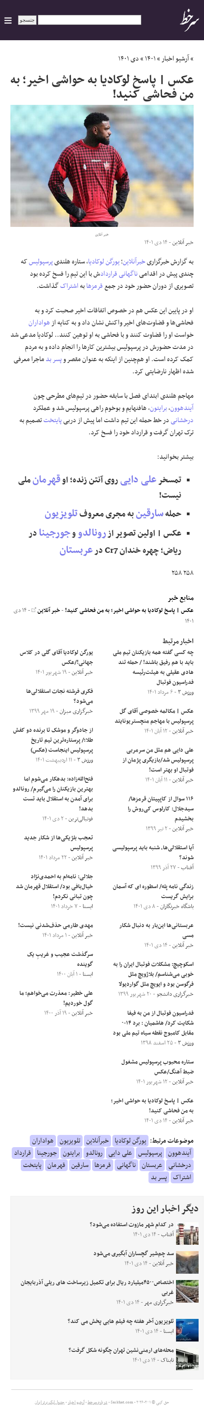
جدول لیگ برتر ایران (50, 1402)
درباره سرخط (97, 1402)
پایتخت (52, 420)
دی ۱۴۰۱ (128, 59)
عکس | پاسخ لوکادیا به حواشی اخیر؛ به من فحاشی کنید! (129, 611)
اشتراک (69, 286)
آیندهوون (182, 408)
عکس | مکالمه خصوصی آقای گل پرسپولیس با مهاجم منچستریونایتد (154, 716)
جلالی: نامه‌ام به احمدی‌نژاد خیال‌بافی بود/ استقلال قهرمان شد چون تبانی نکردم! (54, 887)
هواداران (39, 323)
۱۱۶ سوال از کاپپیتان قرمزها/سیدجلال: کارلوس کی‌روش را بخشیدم (161, 809)
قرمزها (94, 286)
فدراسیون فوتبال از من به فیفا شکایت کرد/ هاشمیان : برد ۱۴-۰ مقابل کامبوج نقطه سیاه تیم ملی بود (153, 1023)
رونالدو (92, 533)
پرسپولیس (41, 262)
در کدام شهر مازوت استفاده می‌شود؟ (132, 1225)
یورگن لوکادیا (104, 262)
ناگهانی (128, 274)
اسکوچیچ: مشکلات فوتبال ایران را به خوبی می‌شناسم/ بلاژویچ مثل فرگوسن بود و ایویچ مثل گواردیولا (153, 974)
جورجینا (54, 533)
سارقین (149, 513)
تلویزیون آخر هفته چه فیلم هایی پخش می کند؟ (121, 1322)
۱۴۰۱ (150, 59)
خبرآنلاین (134, 262)
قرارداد (108, 274)
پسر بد (54, 359)
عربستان (76, 550)
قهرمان (46, 479)
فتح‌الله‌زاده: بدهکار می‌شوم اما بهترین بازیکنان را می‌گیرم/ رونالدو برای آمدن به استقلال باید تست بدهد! (53, 794)
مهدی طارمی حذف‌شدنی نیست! (55, 926)
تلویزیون (61, 513)
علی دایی (138, 479)
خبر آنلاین (46, 611)
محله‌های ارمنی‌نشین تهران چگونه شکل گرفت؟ (121, 1351)
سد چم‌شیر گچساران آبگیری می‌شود (133, 1254)
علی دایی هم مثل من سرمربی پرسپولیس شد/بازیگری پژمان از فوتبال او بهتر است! (158, 760)
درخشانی (182, 420)
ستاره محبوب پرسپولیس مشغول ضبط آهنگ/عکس (157, 1067)
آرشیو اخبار (175, 59)
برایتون (158, 408)
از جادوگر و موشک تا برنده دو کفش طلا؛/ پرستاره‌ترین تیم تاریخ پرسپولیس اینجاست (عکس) (53, 740)
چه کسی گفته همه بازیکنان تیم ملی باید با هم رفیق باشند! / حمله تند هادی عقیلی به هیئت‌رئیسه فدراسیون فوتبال (153, 667)
